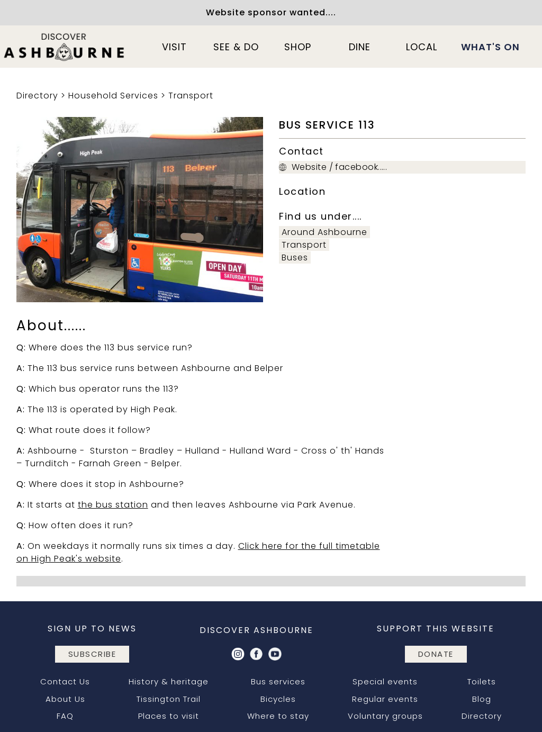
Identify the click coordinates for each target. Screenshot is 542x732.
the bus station (113, 505)
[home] (65, 46)
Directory (37, 95)
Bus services (278, 681)
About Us (65, 698)
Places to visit (168, 715)
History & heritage (169, 681)
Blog (481, 698)
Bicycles (278, 698)
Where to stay (278, 715)
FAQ (65, 715)
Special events (385, 681)
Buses (295, 257)
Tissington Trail (169, 698)
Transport (190, 95)
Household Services (113, 95)
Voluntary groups (385, 715)
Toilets (481, 681)
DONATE (436, 653)
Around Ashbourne (324, 232)
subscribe (92, 653)
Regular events (385, 698)
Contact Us (65, 681)
